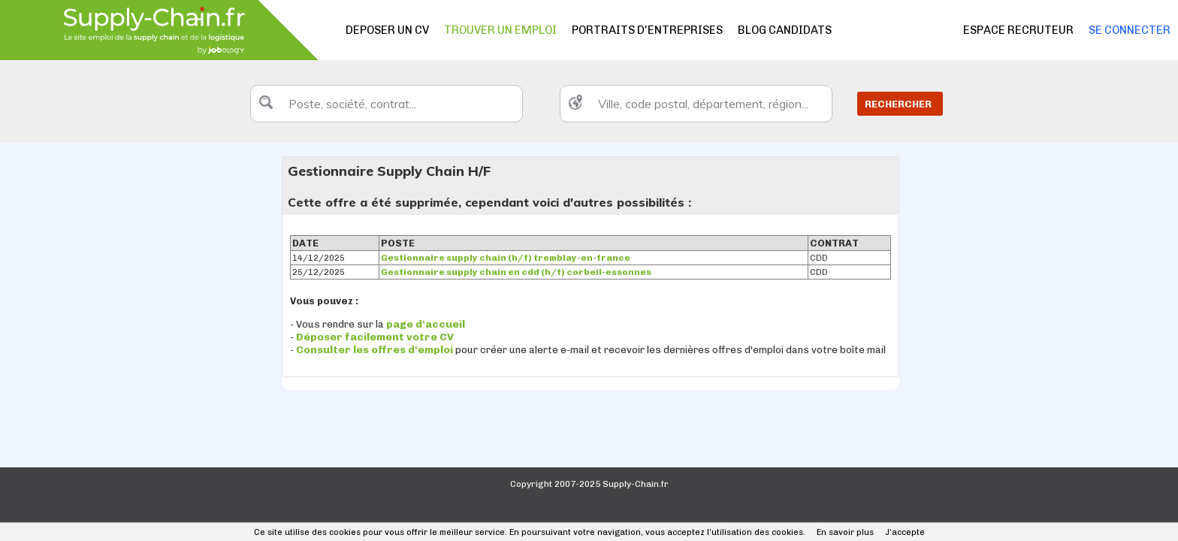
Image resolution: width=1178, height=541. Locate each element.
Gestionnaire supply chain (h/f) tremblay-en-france (505, 257)
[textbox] (386, 103)
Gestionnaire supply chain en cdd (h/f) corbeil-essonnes (516, 272)
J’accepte (905, 532)
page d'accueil (425, 324)
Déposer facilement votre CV (375, 337)
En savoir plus (845, 532)
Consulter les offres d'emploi (375, 349)
